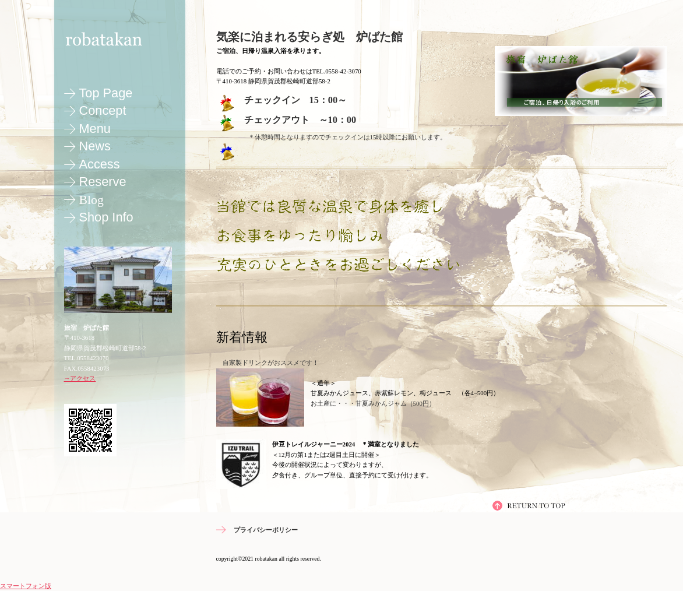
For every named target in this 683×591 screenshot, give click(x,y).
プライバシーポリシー (266, 529)
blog (91, 200)
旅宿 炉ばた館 (116, 38)
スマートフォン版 (25, 585)
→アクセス (80, 378)
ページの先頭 (529, 506)
